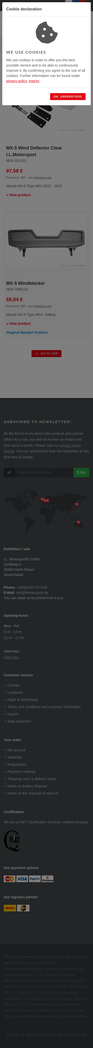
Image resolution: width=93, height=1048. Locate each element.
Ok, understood (68, 96)
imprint (34, 81)
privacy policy (16, 81)
